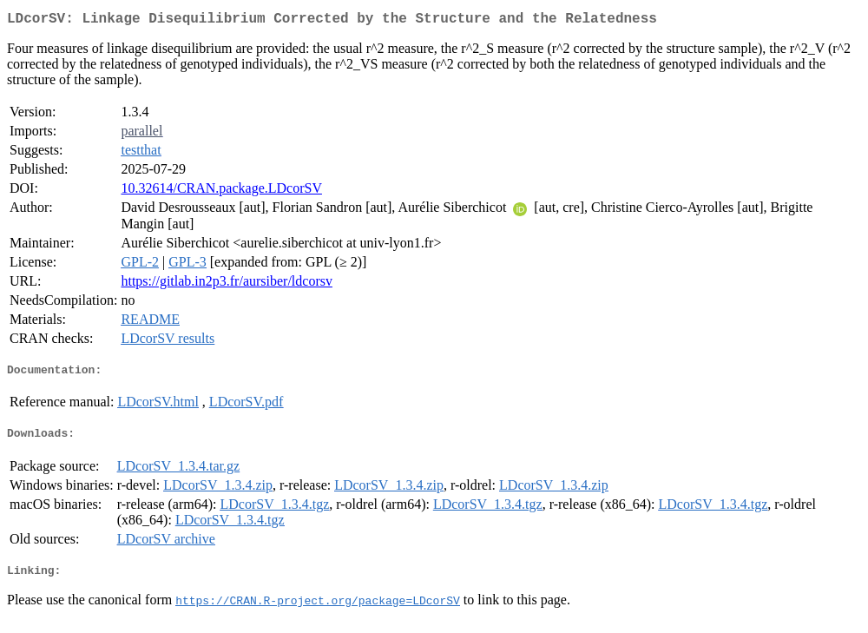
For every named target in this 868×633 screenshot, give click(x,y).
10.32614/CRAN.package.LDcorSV (221, 191)
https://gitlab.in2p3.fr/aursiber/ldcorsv (226, 284)
